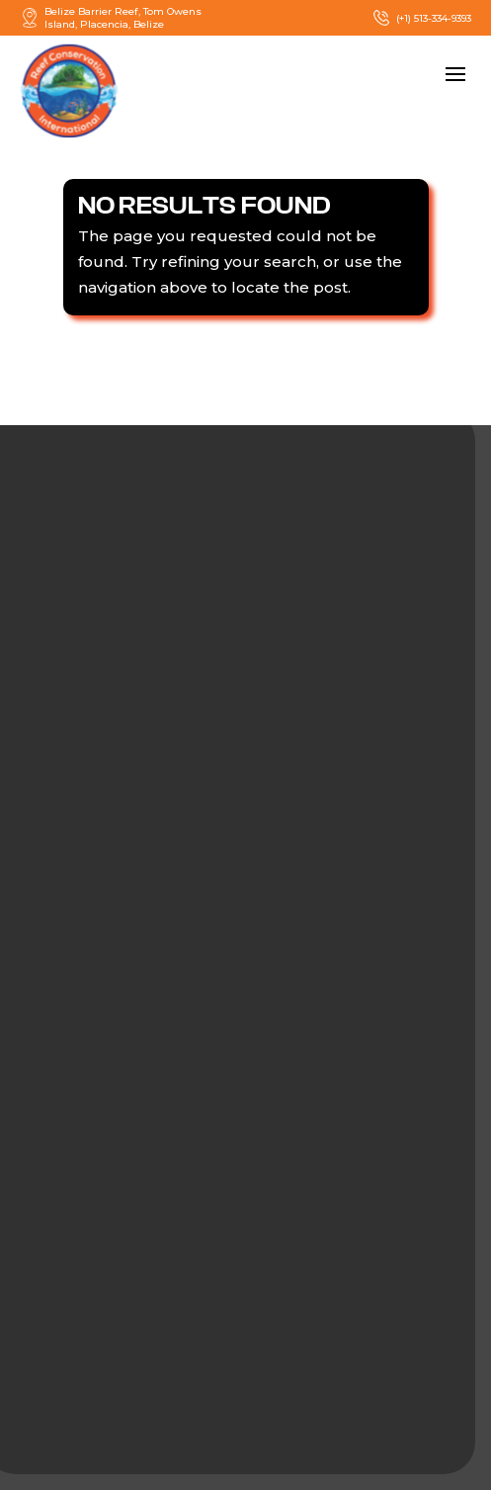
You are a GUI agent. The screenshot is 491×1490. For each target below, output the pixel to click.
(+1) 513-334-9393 (421, 18)
